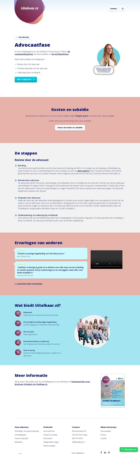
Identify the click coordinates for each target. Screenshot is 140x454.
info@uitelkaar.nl (78, 442)
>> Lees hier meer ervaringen (28, 283)
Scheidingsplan (20, 435)
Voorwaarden (106, 431)
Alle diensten (24, 37)
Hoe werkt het (49, 431)
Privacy (103, 435)
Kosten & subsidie (50, 435)
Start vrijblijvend (24, 80)
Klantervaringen (49, 446)
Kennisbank (47, 438)
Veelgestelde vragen (51, 442)
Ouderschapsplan (22, 438)
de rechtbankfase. (60, 54)
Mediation (19, 442)
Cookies (104, 438)
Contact (113, 9)
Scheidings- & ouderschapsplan (27, 431)
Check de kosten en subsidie (70, 128)
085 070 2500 (77, 438)
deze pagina (83, 171)
